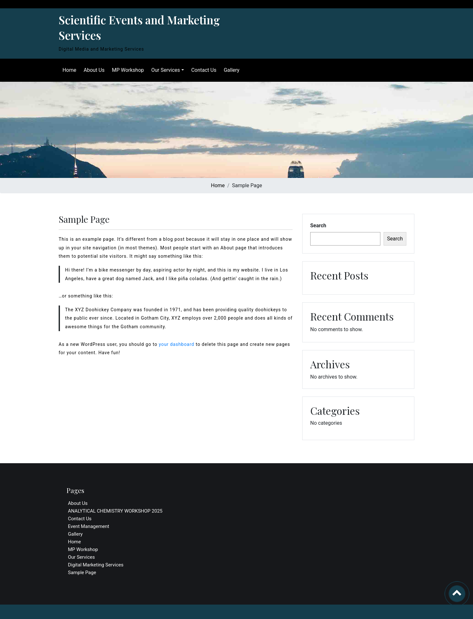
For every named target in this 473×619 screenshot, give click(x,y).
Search (318, 225)
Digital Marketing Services (95, 565)
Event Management (88, 526)
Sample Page (82, 572)
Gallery (230, 70)
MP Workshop (127, 70)
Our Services (164, 70)
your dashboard (176, 344)
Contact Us (202, 70)
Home (68, 70)
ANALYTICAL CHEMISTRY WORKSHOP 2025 (115, 511)
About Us (92, 70)
